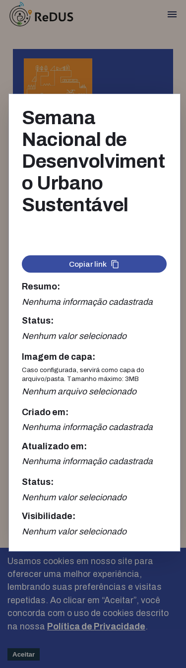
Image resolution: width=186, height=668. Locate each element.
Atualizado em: (54, 446)
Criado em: (45, 412)
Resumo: (41, 286)
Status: (38, 321)
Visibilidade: (48, 516)
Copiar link (94, 264)
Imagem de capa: (58, 357)
